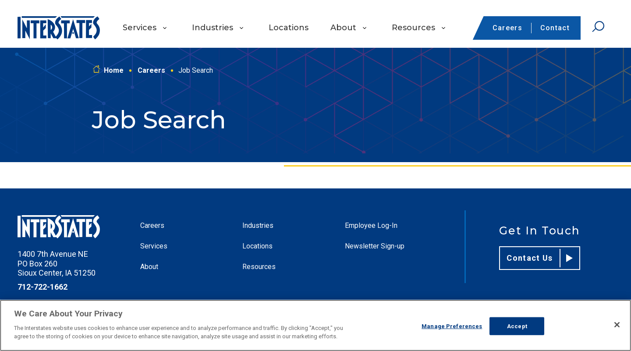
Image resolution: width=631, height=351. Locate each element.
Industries (212, 27)
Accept (517, 326)
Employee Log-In (371, 225)
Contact (555, 28)
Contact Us (540, 258)
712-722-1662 (42, 286)
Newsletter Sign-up (374, 246)
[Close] (617, 324)
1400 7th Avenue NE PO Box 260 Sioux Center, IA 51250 (57, 263)
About (343, 27)
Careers (507, 28)
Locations (288, 27)
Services (139, 27)
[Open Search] (598, 26)
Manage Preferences (452, 326)
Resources (413, 27)
